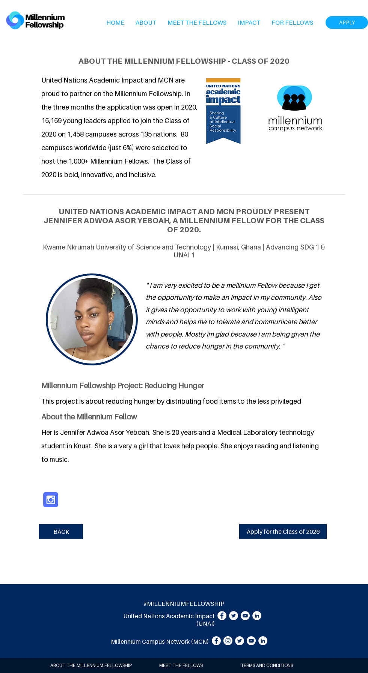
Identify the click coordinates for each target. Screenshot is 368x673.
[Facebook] (221, 615)
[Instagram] (227, 640)
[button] (146, 22)
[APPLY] (347, 22)
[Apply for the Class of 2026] (283, 531)
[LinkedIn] (256, 615)
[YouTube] (245, 615)
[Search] (360, 20)
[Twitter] (233, 615)
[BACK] (61, 531)
